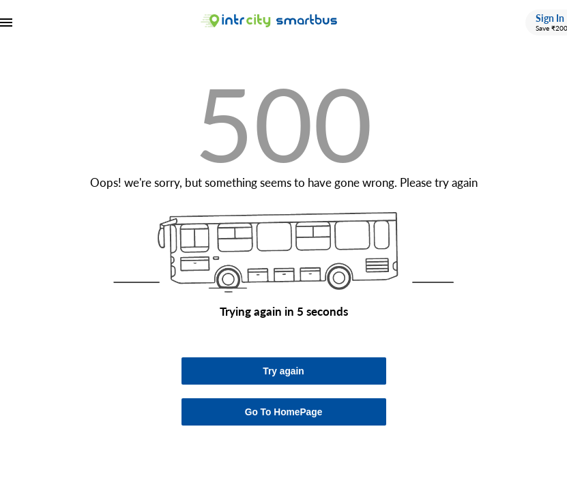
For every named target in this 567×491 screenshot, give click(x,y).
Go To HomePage (284, 412)
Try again (283, 371)
